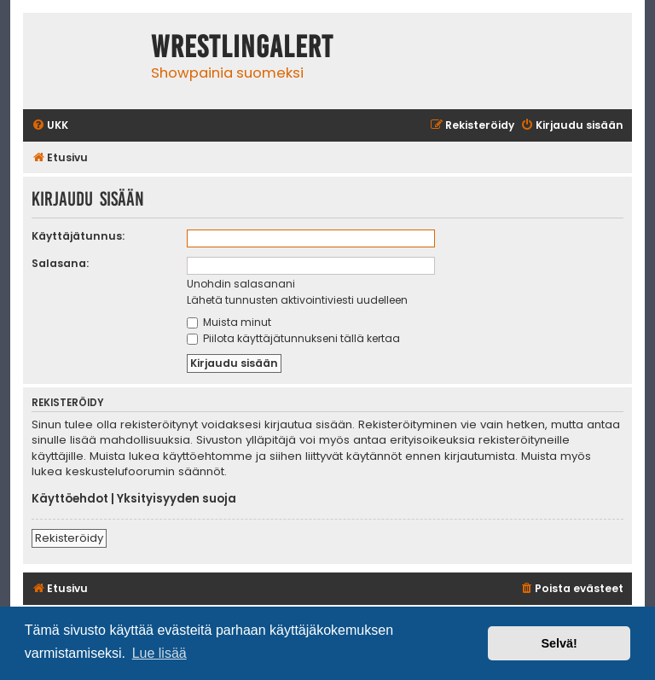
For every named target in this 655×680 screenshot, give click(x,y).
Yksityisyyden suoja (176, 499)
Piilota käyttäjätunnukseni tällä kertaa (293, 338)
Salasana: (60, 263)
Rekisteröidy (69, 538)
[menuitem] (50, 125)
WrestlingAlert (242, 47)
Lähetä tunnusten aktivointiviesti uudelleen (297, 300)
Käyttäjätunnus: (78, 236)
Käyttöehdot (70, 499)
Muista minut (229, 322)
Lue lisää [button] (159, 653)
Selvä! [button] (559, 643)
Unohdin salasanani (241, 283)
